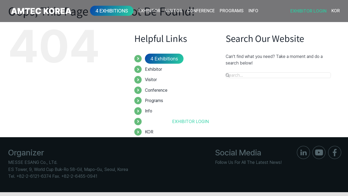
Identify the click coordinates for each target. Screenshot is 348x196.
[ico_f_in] (303, 148)
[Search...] (278, 75)
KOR (149, 131)
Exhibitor (153, 69)
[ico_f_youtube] (318, 148)
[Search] (228, 75)
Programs (154, 100)
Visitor (151, 79)
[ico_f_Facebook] (334, 148)
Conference (156, 90)
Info (148, 111)
